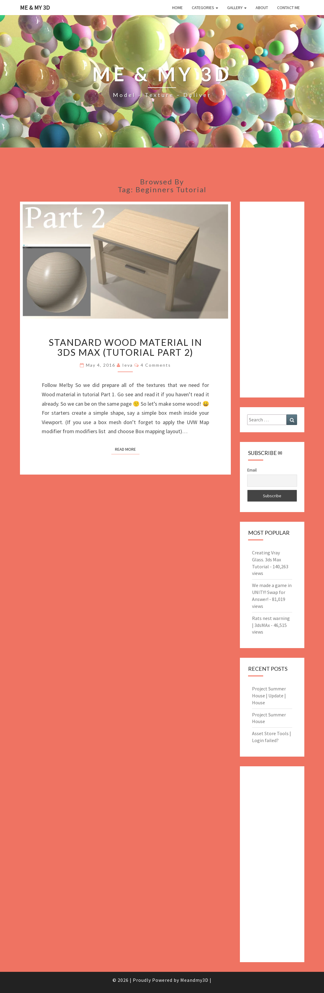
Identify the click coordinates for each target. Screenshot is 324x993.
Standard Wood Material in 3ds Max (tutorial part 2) (125, 347)
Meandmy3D (194, 980)
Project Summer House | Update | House (269, 696)
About (262, 7)
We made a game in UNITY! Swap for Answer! (272, 592)
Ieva (127, 365)
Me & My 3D (35, 7)
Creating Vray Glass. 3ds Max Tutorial (266, 560)
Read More (127, 449)
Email (252, 470)
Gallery (237, 7)
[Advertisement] (272, 299)
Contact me (288, 7)
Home (177, 7)
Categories (205, 7)
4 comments (156, 365)
